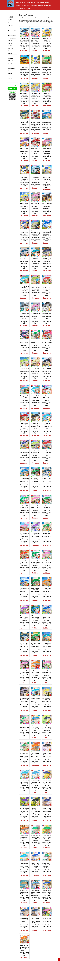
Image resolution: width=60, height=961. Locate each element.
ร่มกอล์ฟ (24, 5)
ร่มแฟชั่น (28, 2)
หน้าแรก (17, 2)
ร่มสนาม (28, 5)
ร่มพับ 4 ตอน (40, 5)
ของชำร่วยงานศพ (48, 2)
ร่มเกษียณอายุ (19, 5)
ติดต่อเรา (29, 8)
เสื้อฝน (50, 5)
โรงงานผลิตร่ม (34, 5)
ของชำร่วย (42, 2)
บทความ (25, 8)
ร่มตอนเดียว (46, 5)
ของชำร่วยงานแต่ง (35, 2)
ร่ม (20, 2)
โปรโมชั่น (17, 8)
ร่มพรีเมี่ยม (24, 2)
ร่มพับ (21, 8)
